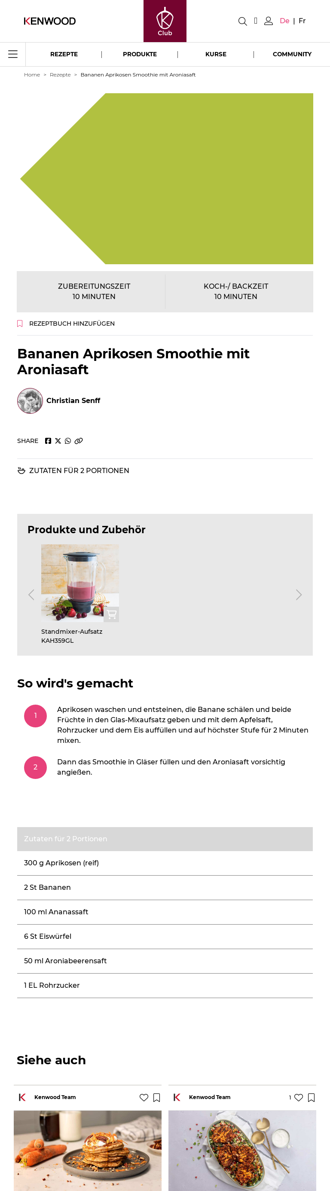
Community (292, 54)
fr (302, 21)
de (285, 21)
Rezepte (64, 54)
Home (32, 74)
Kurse (215, 54)
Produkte (140, 54)
